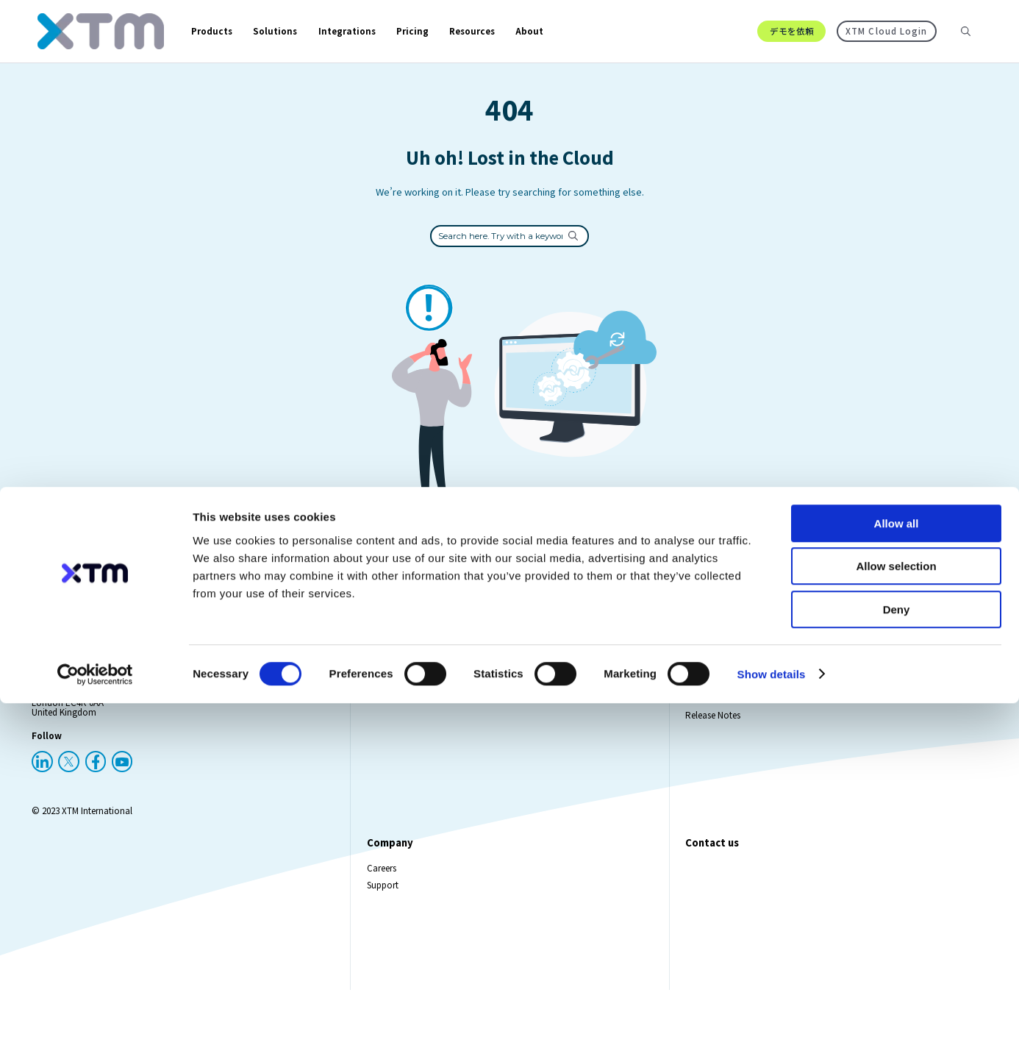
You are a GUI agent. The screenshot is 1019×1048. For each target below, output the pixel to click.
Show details (771, 1019)
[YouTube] (122, 787)
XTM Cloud (388, 724)
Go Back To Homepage (509, 586)
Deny (896, 954)
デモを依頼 (792, 43)
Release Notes (712, 740)
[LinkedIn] (42, 787)
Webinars (703, 724)
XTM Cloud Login (885, 43)
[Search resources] (955, 44)
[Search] (966, 44)
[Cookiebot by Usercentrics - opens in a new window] (95, 1019)
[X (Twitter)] (68, 787)
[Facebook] (96, 787)
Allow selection (896, 911)
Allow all (896, 868)
